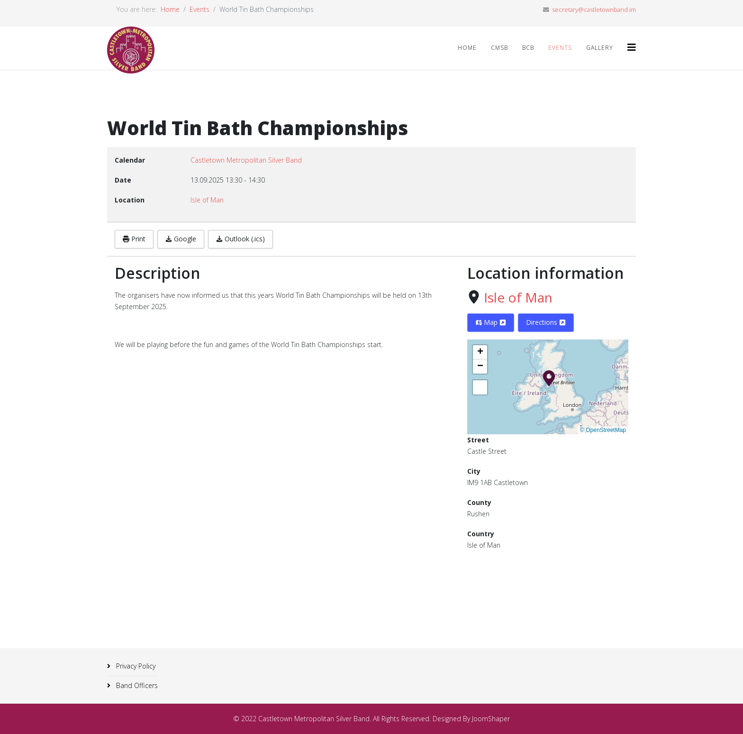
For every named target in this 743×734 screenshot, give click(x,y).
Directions (546, 322)
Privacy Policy (134, 665)
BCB (528, 48)
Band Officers (136, 685)
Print (134, 238)
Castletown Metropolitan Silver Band (246, 160)
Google (180, 238)
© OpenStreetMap (603, 430)
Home (170, 9)
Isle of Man (518, 297)
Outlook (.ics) (240, 238)
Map (490, 322)
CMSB (499, 48)
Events (199, 9)
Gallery (599, 48)
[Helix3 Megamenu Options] (631, 47)
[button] (549, 377)
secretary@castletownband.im (594, 10)
